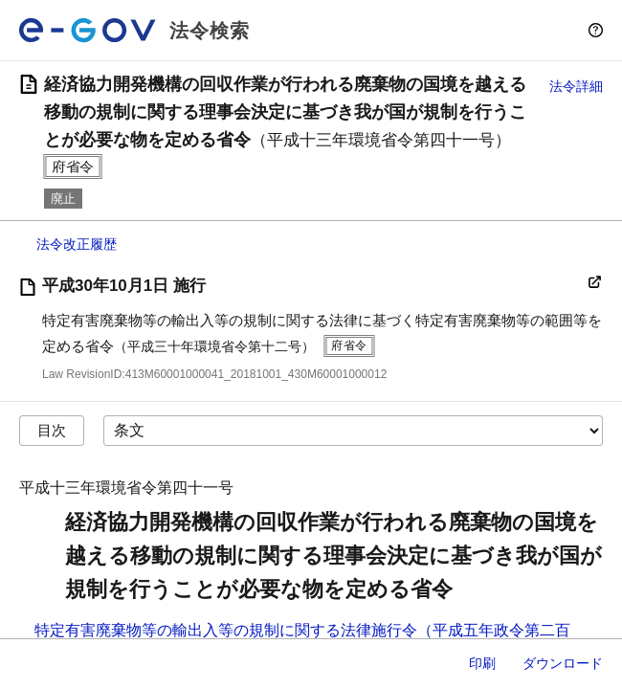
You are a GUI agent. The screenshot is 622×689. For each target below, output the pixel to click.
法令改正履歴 (76, 244)
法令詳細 (576, 86)
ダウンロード (562, 663)
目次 (51, 430)
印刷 (482, 663)
